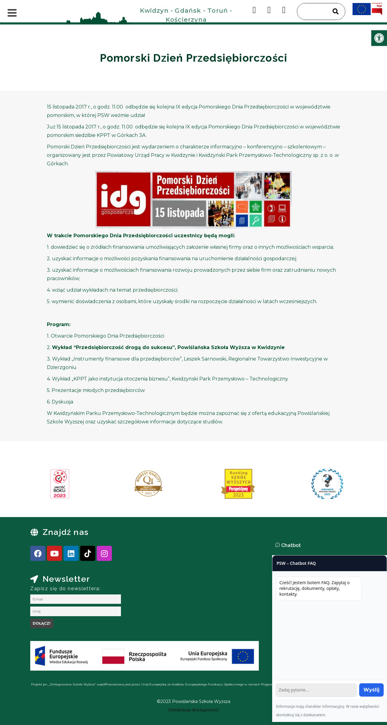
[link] (379, 38)
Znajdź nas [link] (66, 532)
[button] (329, 545)
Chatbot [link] (291, 545)
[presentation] (36, 486)
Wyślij (371, 690)
